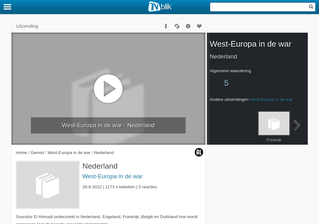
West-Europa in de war (113, 176)
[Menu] (8, 7)
